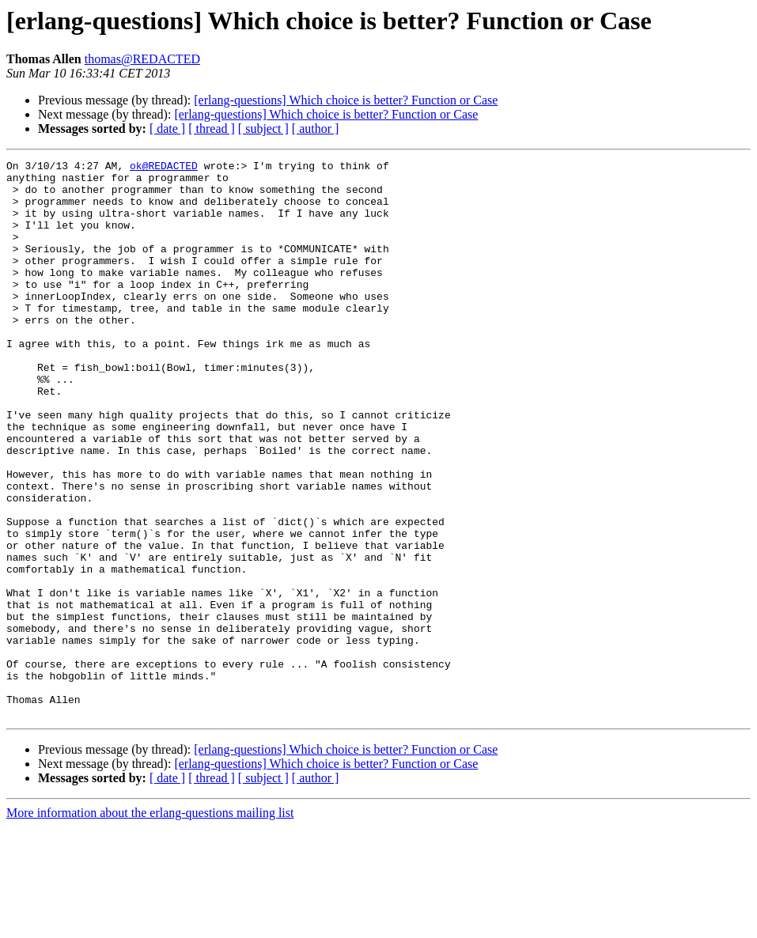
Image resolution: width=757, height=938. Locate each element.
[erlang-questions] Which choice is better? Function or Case (346, 100)
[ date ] (167, 128)
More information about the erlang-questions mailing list (149, 924)
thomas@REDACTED (142, 59)
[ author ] (315, 128)
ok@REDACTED (164, 168)
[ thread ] (211, 128)
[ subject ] (263, 128)
